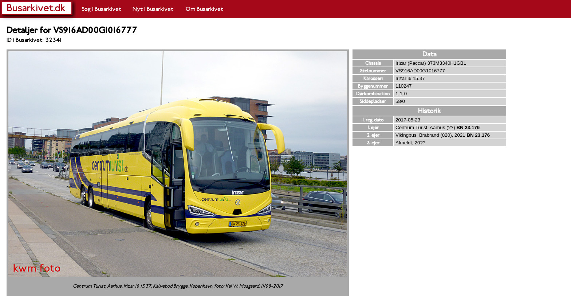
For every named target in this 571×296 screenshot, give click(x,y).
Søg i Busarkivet (101, 9)
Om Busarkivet (204, 9)
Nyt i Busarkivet (153, 9)
